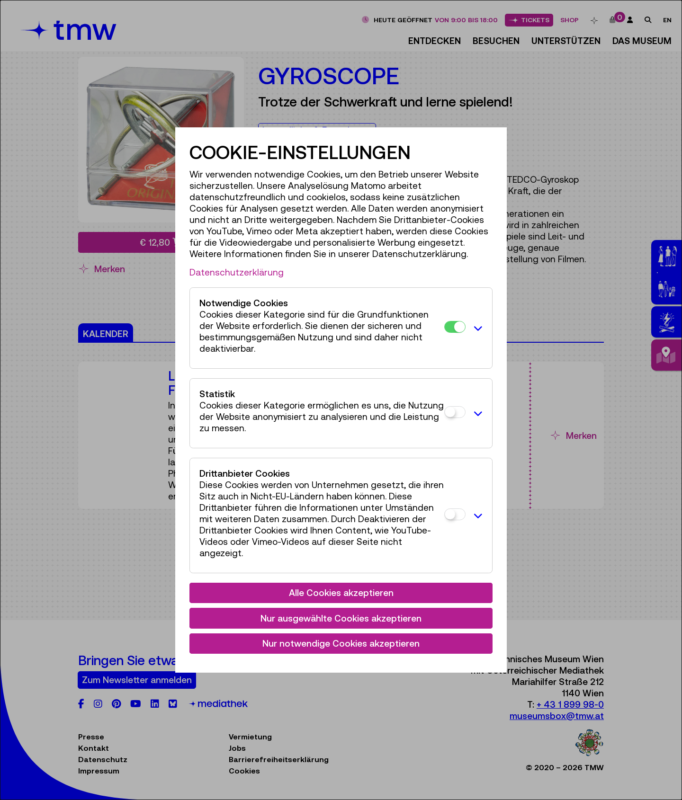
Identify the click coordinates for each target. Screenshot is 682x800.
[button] (476, 328)
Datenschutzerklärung (236, 272)
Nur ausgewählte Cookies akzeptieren (341, 618)
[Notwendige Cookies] (455, 327)
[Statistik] (455, 412)
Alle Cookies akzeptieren (341, 592)
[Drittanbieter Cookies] (455, 514)
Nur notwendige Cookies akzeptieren (341, 643)
